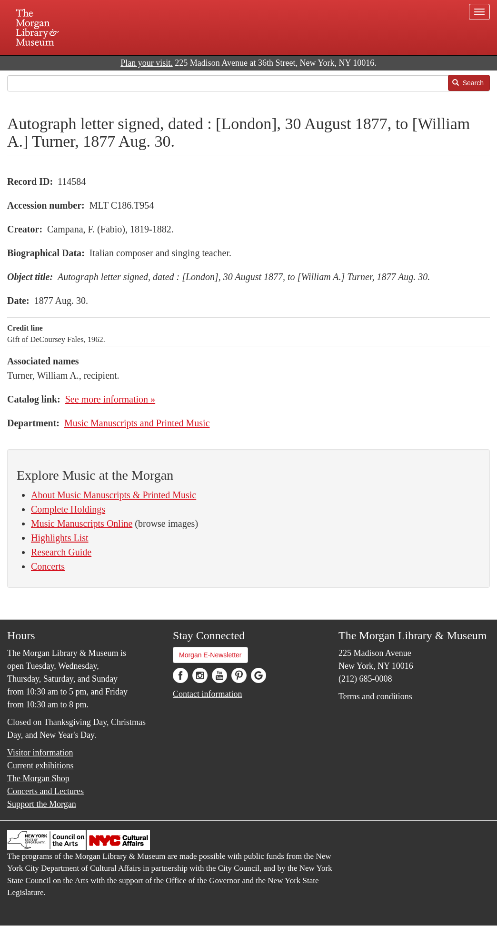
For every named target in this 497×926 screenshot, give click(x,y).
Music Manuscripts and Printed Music (137, 423)
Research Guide (61, 552)
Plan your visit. (146, 63)
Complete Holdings (68, 509)
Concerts (48, 566)
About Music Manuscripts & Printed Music (113, 495)
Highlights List (60, 538)
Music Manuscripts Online (81, 523)
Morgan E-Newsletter (210, 655)
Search (468, 83)
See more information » (110, 399)
